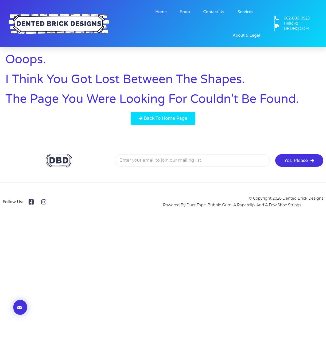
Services (245, 11)
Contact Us (213, 11)
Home (161, 11)
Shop (185, 11)
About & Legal (246, 35)
